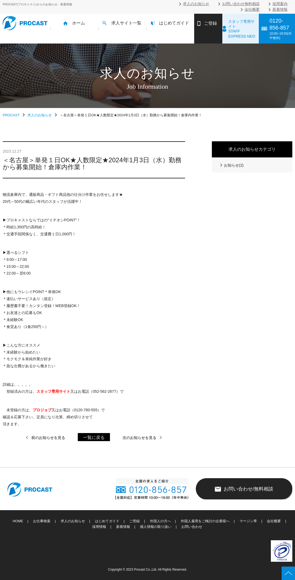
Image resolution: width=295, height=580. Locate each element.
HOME (18, 521)
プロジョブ (42, 410)
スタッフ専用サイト (53, 391)
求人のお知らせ (196, 4)
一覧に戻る (94, 437)
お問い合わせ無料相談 (241, 4)
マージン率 (248, 521)
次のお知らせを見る (142, 437)
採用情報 (99, 527)
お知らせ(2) (231, 165)
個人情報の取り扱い (155, 527)
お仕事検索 (41, 521)
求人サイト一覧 (122, 23)
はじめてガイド (170, 23)
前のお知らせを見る (45, 437)
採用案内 (279, 4)
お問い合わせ (191, 527)
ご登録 (134, 521)
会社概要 (252, 9)
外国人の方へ (160, 521)
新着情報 (279, 9)
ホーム (74, 23)
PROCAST (11, 115)
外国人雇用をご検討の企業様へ (205, 521)
